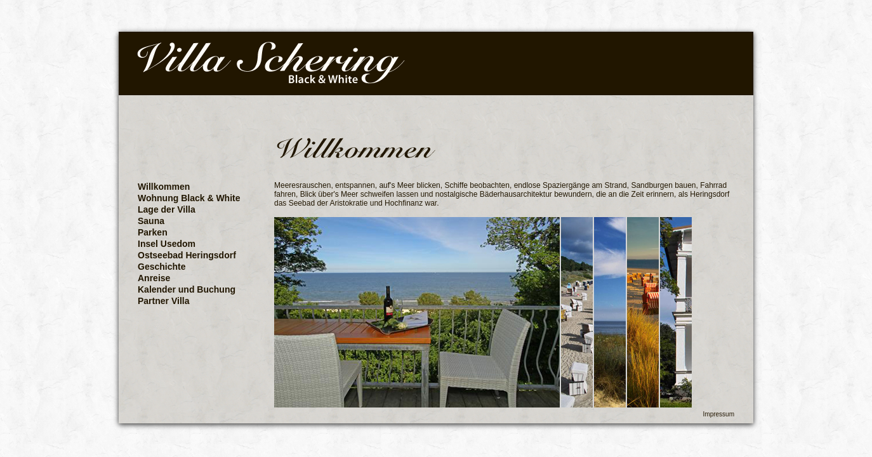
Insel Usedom (166, 244)
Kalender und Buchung (186, 289)
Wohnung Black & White (189, 198)
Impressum (718, 414)
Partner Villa (163, 301)
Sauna (151, 221)
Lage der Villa (166, 209)
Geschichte (161, 267)
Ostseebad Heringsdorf (187, 255)
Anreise (154, 278)
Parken (153, 232)
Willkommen (164, 187)
